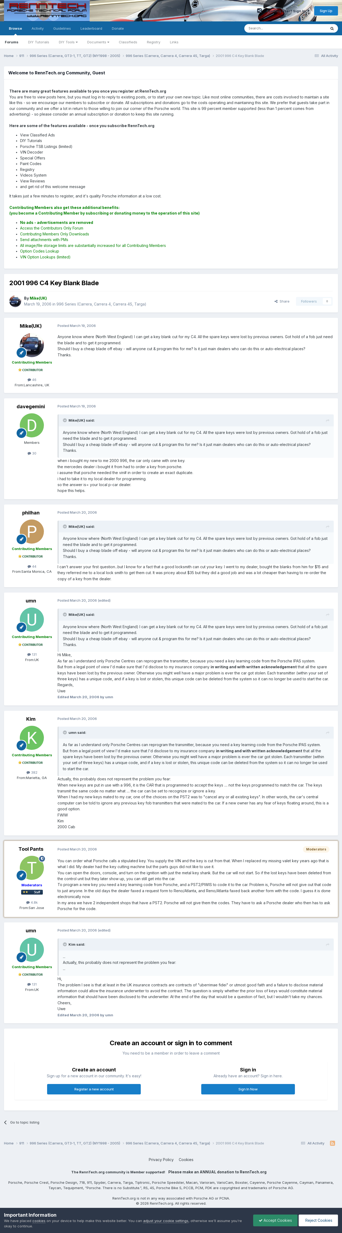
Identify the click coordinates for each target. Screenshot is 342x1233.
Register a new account (94, 1089)
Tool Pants (30, 849)
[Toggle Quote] (65, 420)
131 (32, 654)
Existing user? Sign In (288, 11)
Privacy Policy (161, 1159)
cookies (38, 1221)
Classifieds (128, 42)
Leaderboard (91, 28)
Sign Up (326, 11)
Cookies (186, 1159)
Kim (31, 719)
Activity (38, 28)
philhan (31, 513)
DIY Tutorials (38, 42)
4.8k (32, 902)
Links (174, 42)
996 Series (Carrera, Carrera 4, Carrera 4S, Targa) (101, 304)
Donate (118, 28)
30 (32, 453)
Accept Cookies (275, 1220)
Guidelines (62, 28)
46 (32, 379)
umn (31, 601)
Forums (11, 42)
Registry (153, 42)
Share (282, 301)
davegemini (31, 406)
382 (31, 772)
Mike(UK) (31, 326)
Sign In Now (248, 1089)
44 (32, 566)
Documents (98, 42)
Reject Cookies (318, 1220)
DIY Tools (68, 42)
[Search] (271, 28)
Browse (15, 30)
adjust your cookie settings (165, 1221)
